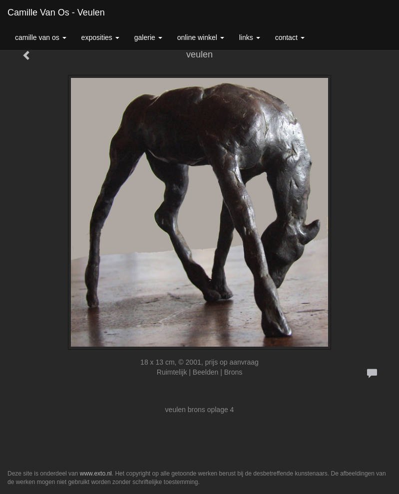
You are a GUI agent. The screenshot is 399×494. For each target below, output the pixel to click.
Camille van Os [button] (40, 37)
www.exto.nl (96, 473)
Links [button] (249, 37)
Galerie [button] (148, 37)
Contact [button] (290, 37)
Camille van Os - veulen (56, 12)
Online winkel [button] (200, 37)
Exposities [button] (100, 37)
